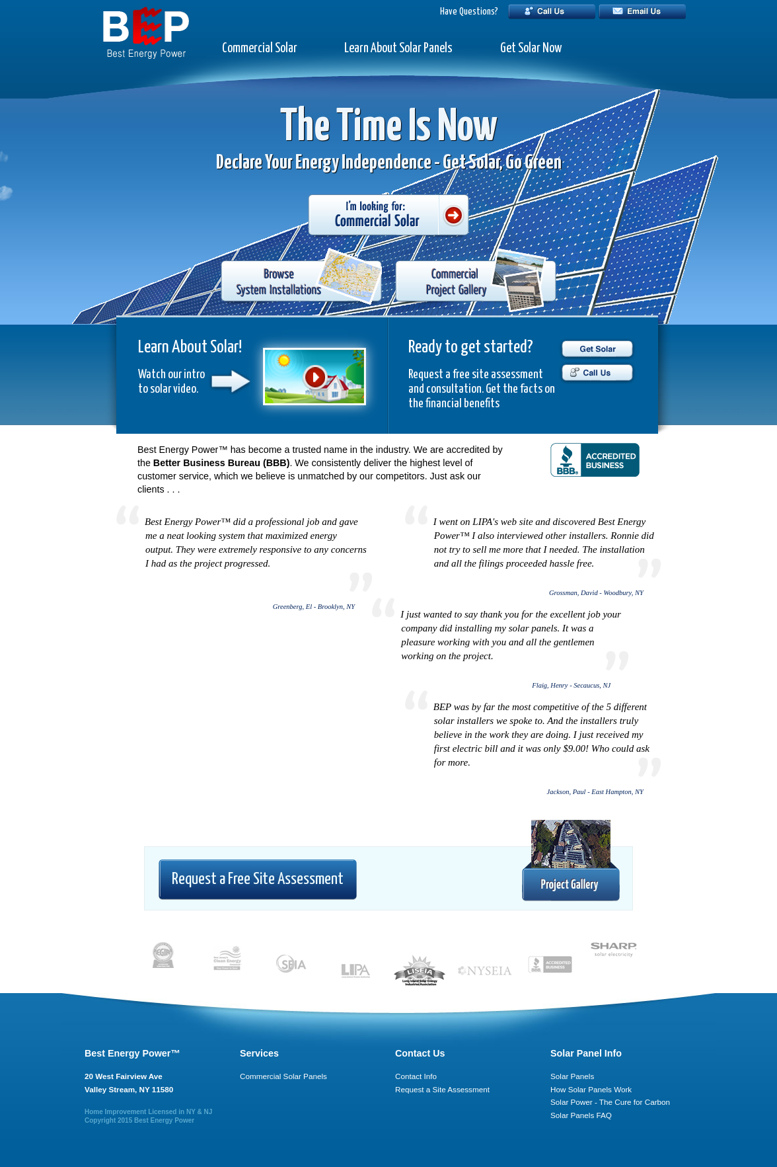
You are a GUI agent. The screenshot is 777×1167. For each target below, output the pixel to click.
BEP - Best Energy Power (146, 33)
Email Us (642, 11)
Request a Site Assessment (442, 1089)
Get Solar (597, 349)
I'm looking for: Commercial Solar (388, 216)
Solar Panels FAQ (581, 1115)
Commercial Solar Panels (283, 1076)
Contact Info (416, 1076)
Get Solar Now (531, 48)
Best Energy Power (164, 1120)
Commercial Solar (259, 48)
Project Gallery (571, 861)
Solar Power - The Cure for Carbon (610, 1102)
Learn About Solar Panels (398, 48)
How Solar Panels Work (591, 1089)
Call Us (551, 11)
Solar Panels (572, 1076)
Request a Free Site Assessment (258, 879)
